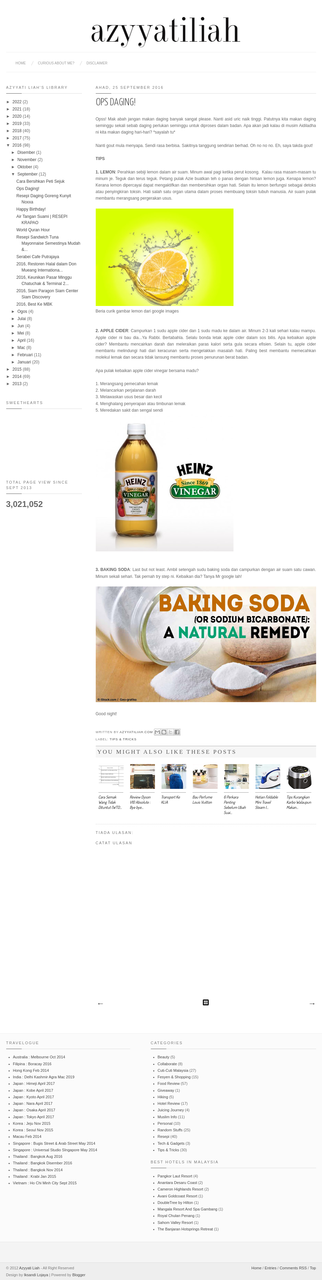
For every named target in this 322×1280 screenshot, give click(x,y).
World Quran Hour (33, 230)
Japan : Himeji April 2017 (34, 1083)
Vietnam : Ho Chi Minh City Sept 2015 (45, 1183)
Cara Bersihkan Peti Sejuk (40, 181)
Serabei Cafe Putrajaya (37, 256)
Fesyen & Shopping (174, 1077)
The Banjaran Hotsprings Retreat (185, 1229)
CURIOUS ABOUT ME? (56, 63)
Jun (21, 326)
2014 (17, 376)
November (27, 159)
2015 (17, 369)
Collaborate (167, 1064)
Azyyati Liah (29, 1268)
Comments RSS (293, 1268)
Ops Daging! (27, 188)
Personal (165, 1123)
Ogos (22, 311)
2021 (17, 109)
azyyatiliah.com (137, 732)
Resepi (163, 1136)
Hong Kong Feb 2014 (31, 1070)
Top (313, 1268)
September (28, 174)
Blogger (78, 1275)
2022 (17, 101)
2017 (17, 138)
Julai (22, 318)
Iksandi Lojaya (36, 1275)
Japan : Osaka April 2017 (34, 1110)
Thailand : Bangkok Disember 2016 (42, 1163)
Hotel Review (169, 1103)
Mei (21, 333)
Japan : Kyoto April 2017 (33, 1097)
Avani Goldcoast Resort (177, 1196)
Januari (24, 362)
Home (20, 63)
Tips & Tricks (123, 739)
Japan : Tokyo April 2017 (33, 1117)
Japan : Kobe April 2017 (33, 1090)
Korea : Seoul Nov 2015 (33, 1130)
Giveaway (166, 1090)
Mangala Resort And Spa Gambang (188, 1209)
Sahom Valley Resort (175, 1222)
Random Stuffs (170, 1130)
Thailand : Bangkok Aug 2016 (38, 1156)
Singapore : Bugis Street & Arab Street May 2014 (54, 1143)
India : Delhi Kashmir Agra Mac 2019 (44, 1077)
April (22, 340)
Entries (270, 1268)
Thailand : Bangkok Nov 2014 (38, 1170)
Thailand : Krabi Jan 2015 (34, 1176)
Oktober (25, 167)
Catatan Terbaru (100, 1003)
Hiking (163, 1097)
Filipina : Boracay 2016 (32, 1064)
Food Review (169, 1083)
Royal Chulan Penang (176, 1216)
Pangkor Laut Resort (175, 1176)
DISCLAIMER (96, 63)
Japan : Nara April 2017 (33, 1103)
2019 (17, 123)
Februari (25, 354)
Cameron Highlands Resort (181, 1189)
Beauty (163, 1057)
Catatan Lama (311, 1003)
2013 (17, 383)
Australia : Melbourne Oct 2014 (39, 1057)
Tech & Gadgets (171, 1143)
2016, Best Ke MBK (34, 304)
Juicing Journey (171, 1110)
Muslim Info (167, 1117)
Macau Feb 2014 (27, 1136)
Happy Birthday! (30, 209)
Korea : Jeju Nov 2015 (32, 1123)
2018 (17, 130)
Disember (26, 152)
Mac (21, 347)
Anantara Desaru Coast (177, 1183)
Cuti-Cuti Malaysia (173, 1070)
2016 (17, 145)
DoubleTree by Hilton (175, 1202)
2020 (17, 116)
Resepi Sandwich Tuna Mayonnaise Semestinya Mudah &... (48, 243)
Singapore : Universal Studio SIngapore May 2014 (55, 1150)
